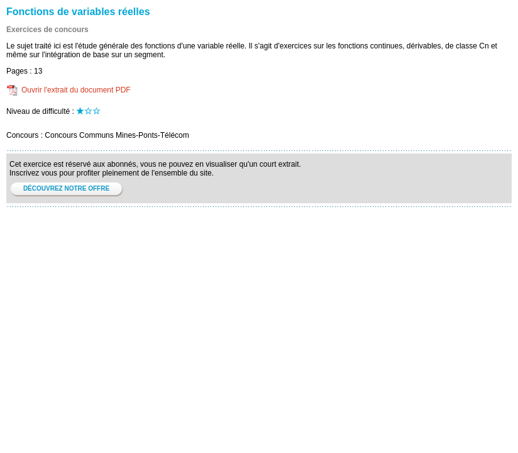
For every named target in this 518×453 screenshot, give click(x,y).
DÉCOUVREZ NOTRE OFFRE (66, 188)
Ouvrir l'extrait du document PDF (76, 90)
